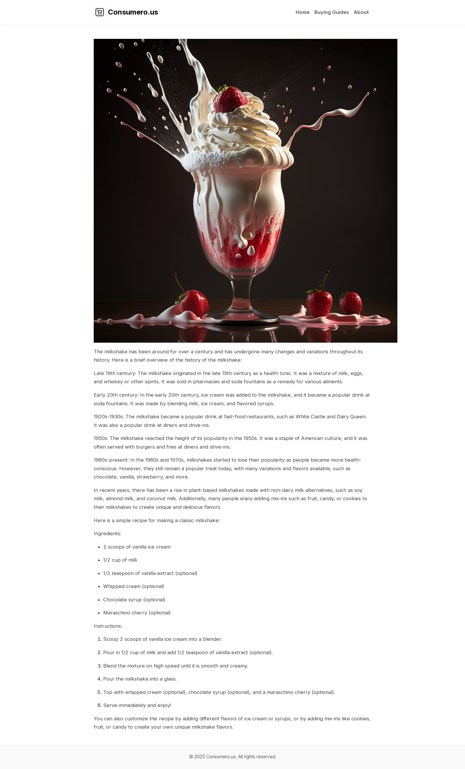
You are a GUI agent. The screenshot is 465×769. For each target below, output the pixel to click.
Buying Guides (331, 12)
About (361, 12)
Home (303, 12)
